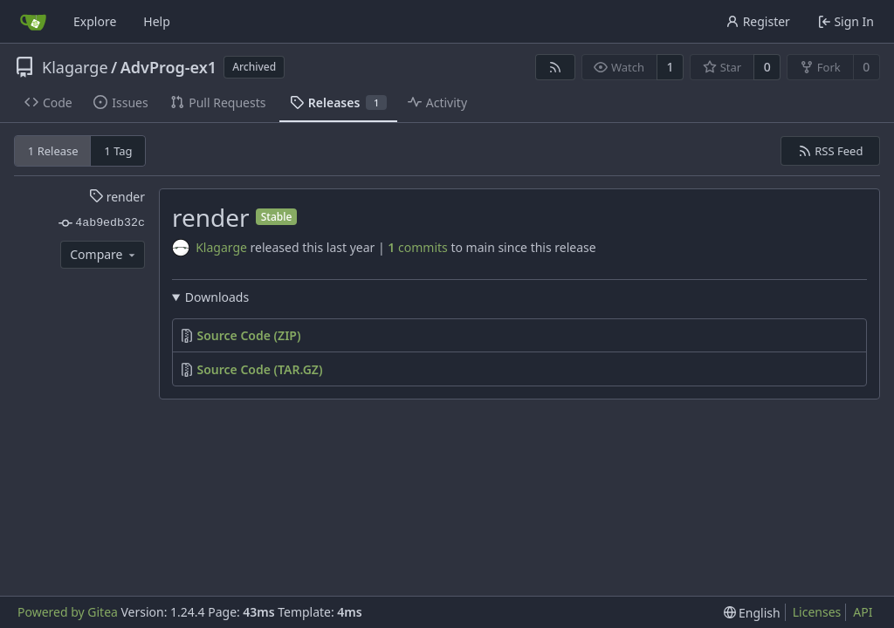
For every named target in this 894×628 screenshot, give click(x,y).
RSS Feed (830, 151)
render (117, 196)
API (862, 612)
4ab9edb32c (101, 223)
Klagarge (75, 67)
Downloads (217, 297)
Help (156, 21)
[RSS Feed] (555, 67)
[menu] (752, 612)
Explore (94, 21)
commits (417, 247)
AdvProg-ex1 (168, 67)
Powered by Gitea (67, 612)
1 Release (53, 151)
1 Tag (118, 151)
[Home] (33, 22)
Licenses (817, 612)
